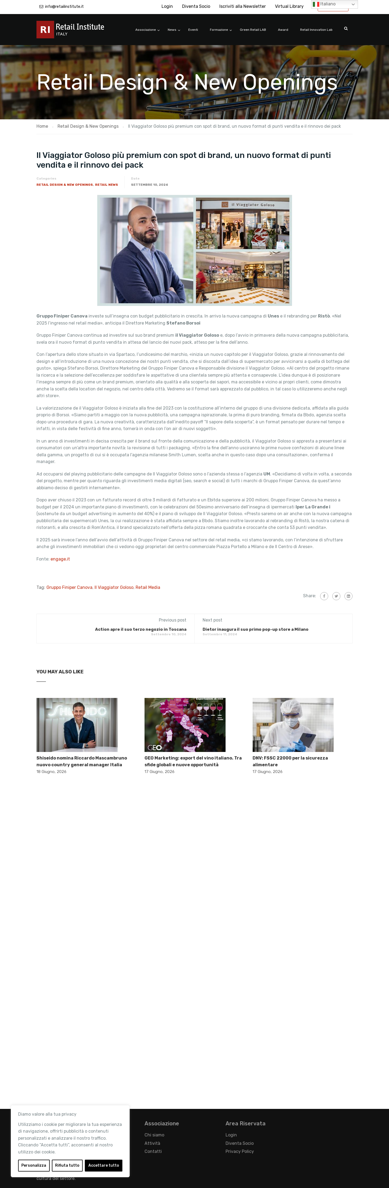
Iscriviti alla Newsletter (242, 6)
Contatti (153, 1151)
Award (283, 30)
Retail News (106, 185)
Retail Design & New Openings (64, 185)
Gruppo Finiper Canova (69, 587)
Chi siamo (154, 1135)
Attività (152, 1143)
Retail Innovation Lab (316, 30)
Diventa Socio (196, 6)
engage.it (60, 559)
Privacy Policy (240, 1151)
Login (167, 6)
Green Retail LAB (253, 30)
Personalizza (33, 1165)
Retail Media (148, 587)
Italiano (324, 4)
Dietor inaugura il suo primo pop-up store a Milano (255, 629)
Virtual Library (289, 6)
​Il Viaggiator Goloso (114, 587)
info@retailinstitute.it (64, 6)
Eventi (193, 30)
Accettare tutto (103, 1165)
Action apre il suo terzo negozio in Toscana (140, 629)
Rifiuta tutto (67, 1165)
